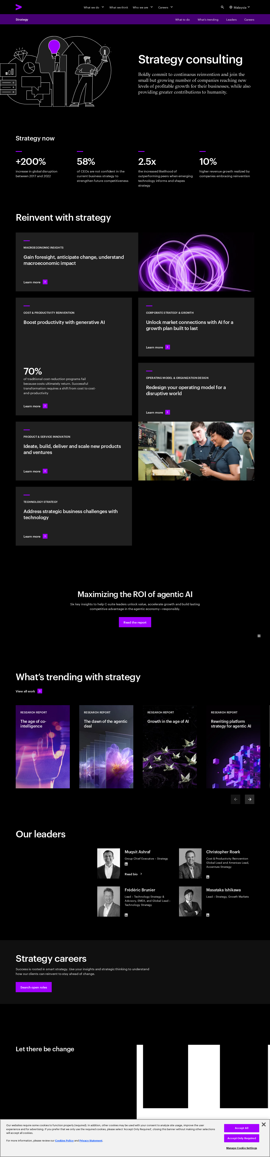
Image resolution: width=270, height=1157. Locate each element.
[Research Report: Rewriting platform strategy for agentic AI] (233, 746)
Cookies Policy (64, 1140)
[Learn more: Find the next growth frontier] (196, 327)
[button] (135, 622)
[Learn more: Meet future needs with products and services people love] (74, 451)
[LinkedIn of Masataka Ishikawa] (208, 915)
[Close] (263, 1124)
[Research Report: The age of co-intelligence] (43, 746)
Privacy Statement (90, 1140)
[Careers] (166, 7)
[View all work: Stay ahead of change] (29, 691)
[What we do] (94, 7)
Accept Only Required (241, 1138)
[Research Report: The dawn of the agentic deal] (106, 746)
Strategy (22, 19)
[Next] (249, 799)
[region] (135, 1138)
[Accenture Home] (28, 7)
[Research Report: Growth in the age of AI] (170, 746)
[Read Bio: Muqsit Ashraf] (134, 874)
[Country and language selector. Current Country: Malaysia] (240, 7)
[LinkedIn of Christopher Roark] (208, 877)
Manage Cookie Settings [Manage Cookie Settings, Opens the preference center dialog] (241, 1148)
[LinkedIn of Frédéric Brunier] (126, 915)
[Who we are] (143, 7)
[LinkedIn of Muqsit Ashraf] (126, 864)
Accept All (241, 1128)
